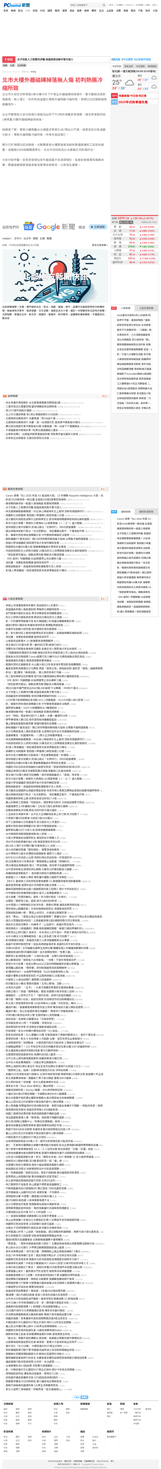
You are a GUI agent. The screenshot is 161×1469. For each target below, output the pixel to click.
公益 (94, 1444)
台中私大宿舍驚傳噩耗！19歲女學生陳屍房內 (31, 1062)
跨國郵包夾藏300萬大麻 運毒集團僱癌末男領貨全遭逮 (36, 546)
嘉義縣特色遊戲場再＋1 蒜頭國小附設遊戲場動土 (33, 1306)
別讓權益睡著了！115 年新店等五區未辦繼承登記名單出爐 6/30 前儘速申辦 (48, 1046)
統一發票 (124, 1413)
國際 (49, 10)
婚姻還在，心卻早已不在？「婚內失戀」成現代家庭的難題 (38, 995)
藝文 (94, 1440)
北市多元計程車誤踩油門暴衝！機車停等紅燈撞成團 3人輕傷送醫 (42, 1298)
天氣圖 (136, 1424)
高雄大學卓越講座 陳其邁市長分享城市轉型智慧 (32, 543)
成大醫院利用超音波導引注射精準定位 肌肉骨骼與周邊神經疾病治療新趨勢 (47, 519)
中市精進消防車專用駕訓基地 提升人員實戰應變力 (34, 893)
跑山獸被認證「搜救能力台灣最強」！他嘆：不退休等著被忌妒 (41, 960)
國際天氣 (137, 1420)
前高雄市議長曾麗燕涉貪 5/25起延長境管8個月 (32, 1377)
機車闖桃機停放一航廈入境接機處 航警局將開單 (32, 503)
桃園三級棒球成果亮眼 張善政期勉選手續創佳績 (32, 1113)
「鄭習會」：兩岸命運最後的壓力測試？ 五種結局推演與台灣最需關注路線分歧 (50, 1243)
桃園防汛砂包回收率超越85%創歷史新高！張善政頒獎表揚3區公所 (43, 767)
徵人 (112, 1461)
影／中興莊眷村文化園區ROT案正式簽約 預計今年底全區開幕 (40, 1369)
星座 (72, 10)
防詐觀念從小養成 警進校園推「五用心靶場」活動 (34, 983)
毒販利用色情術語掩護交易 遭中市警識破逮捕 (31, 826)
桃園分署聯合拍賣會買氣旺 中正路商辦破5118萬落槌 (35, 975)
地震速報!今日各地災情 (132, 96)
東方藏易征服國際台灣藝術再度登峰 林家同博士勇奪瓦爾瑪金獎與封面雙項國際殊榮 (52, 790)
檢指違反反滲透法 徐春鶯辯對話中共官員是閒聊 (32, 1168)
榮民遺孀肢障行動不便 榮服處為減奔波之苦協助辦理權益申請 (40, 1350)
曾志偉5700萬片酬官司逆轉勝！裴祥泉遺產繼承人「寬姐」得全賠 (42, 774)
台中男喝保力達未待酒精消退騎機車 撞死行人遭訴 (34, 853)
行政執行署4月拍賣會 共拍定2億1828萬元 (29, 818)
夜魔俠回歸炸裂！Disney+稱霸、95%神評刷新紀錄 (34, 1090)
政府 (147, 10)
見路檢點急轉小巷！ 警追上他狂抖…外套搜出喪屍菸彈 (36, 912)
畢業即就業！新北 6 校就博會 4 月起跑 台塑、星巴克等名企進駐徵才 (44, 1038)
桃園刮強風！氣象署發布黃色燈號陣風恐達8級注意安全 (36, 1318)
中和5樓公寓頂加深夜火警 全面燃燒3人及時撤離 (32, 1015)
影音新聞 (8, 1431)
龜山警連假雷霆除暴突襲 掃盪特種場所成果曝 (31, 723)
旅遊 (125, 10)
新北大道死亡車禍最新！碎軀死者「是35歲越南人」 (35, 1389)
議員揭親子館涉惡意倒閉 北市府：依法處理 (30, 1361)
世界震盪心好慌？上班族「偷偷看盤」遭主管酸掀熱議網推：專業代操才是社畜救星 (52, 1231)
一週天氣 (137, 1413)
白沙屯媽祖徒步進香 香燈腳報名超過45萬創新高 (32, 1204)
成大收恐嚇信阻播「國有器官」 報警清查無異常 (32, 849)
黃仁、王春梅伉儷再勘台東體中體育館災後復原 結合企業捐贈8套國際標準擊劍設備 (52, 1145)
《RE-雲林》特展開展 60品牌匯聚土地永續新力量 (33, 558)
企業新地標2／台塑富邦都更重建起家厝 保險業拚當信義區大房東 (42, 434)
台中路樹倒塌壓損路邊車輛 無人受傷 (26, 834)
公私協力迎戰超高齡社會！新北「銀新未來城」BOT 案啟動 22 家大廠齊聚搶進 (50, 1157)
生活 (101, 10)
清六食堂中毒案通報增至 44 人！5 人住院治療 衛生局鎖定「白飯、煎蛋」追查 (49, 1149)
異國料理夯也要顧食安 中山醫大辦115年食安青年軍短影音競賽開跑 (43, 664)
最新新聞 (121, 511)
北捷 (42, 238)
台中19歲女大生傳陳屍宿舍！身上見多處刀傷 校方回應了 (37, 936)
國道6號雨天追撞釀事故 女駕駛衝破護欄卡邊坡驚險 (34, 1239)
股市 (111, 5)
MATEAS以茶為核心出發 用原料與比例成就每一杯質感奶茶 (39, 857)
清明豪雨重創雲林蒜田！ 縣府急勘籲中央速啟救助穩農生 (37, 1208)
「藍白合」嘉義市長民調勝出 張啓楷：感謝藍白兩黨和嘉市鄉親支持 (44, 1338)
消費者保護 (77, 1461)
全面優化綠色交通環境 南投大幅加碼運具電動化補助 (35, 1164)
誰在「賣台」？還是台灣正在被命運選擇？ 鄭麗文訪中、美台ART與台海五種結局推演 (54, 916)
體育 (94, 10)
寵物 (30, 1409)
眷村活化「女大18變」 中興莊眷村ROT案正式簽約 (34, 1346)
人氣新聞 (120, 308)
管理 (82, 1448)
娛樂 (86, 10)
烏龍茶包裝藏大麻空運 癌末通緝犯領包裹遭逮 (31, 629)
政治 (20, 10)
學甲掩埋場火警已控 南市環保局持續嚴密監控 (31, 719)
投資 (82, 1444)
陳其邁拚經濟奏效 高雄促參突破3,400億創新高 (32, 1109)
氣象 (135, 1404)
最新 (5, 1409)
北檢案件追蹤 (142, 59)
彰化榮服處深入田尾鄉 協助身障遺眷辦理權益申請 (34, 1235)
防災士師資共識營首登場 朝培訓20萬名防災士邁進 (34, 617)
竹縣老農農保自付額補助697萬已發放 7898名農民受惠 (36, 1188)
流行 (30, 1424)
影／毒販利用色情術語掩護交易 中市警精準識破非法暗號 (37, 535)
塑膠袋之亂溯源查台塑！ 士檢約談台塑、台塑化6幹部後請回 (39, 956)
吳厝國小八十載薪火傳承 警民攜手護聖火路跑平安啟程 (36, 877)
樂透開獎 (152, 66)
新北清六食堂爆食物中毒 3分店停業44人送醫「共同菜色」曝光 (41, 1003)
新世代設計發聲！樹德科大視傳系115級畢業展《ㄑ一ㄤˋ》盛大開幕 (44, 523)
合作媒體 (139, 5)
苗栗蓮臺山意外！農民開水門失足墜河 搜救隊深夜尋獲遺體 (39, 1271)
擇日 (109, 1416)
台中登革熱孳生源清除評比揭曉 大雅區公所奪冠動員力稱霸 (39, 869)
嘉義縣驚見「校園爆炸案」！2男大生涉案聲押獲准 (34, 735)
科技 (42, 10)
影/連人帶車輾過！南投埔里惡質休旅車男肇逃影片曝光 (36, 570)
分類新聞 (8, 1404)
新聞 (5, 65)
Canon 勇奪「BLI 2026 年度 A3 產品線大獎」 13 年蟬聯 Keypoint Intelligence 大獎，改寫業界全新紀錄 (63, 495)
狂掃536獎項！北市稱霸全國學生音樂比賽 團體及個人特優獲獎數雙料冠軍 (47, 948)
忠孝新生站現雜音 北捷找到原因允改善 (27, 438)
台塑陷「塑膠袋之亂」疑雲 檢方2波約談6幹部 (31, 901)
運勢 (64, 10)
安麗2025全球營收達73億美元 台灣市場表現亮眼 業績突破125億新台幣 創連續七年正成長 (56, 1074)
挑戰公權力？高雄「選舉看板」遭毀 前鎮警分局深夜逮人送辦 (40, 991)
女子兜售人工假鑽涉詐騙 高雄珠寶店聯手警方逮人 (34, 507)
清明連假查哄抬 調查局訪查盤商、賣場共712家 (32, 1373)
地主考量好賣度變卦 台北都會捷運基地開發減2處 (33, 402)
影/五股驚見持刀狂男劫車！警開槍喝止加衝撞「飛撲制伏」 (39, 861)
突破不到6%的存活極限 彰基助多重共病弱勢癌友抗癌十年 (38, 1129)
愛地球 (95, 1448)
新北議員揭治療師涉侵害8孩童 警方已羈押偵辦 (32, 1050)
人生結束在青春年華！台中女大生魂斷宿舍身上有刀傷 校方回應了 (42, 814)
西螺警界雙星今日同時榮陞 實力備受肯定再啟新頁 (34, 1381)
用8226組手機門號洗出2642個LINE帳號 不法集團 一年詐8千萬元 (42, 688)
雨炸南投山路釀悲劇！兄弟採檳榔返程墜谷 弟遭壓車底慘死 (39, 908)
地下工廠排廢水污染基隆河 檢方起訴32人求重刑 (32, 822)
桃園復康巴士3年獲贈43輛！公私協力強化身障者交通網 (37, 806)
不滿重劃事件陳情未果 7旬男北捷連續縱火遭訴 (32, 430)
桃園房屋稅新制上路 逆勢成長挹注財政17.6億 (31, 798)
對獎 (122, 1404)
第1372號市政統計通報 (18, 410)
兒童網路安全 (89, 1461)
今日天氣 (116, 66)
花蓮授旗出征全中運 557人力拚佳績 (26, 1212)
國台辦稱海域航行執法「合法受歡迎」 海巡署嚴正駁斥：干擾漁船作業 (45, 531)
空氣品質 (128, 66)
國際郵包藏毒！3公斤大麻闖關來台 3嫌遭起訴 (31, 708)
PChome (129, 5)
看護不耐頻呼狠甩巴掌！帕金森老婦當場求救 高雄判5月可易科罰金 (43, 944)
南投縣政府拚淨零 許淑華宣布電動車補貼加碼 (31, 1027)
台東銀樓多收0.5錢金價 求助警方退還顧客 (29, 1365)
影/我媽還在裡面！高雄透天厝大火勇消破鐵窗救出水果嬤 (37, 940)
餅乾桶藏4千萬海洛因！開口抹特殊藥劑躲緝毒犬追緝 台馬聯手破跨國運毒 (47, 539)
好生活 (95, 1437)
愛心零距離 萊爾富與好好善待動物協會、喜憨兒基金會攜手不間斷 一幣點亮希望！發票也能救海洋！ (62, 1105)
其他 (30, 1440)
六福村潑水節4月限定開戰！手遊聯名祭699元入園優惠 (36, 1094)
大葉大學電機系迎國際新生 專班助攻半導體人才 (32, 838)
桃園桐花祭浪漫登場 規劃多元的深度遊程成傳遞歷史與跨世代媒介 (42, 1259)
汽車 (140, 10)
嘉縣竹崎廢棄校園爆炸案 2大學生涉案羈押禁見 (32, 1385)
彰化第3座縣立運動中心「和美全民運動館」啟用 (33, 1121)
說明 (148, 5)
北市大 (18, 238)
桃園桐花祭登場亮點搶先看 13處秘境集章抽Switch (34, 1330)
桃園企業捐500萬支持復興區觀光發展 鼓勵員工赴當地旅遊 (38, 771)
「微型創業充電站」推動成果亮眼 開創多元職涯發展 (35, 554)
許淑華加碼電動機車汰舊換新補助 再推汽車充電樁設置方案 (39, 1314)
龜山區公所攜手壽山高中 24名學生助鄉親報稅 (31, 1326)
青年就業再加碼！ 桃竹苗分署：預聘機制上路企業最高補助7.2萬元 (43, 1251)
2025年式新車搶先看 (133, 102)
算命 (109, 1409)
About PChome (103, 1461)
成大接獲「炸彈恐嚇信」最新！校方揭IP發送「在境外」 (37, 897)
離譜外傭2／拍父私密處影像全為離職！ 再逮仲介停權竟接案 (39, 1011)
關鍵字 (110, 1431)
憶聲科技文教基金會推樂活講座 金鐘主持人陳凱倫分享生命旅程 (41, 648)
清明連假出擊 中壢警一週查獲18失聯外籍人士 (31, 1196)
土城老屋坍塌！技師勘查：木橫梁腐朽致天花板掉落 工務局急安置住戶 (45, 1042)
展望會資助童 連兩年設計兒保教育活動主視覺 (31, 885)
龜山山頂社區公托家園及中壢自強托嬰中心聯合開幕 (35, 1101)
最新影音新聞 (146, 511)
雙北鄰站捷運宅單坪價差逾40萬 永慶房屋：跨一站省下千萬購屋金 (43, 426)
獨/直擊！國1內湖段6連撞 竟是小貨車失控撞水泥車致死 (37, 1294)
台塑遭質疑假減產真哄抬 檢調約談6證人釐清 (31, 1054)
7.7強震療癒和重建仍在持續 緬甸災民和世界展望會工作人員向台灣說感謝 (47, 652)
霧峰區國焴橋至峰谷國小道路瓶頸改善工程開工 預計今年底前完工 (42, 889)
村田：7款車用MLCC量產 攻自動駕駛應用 (40, 59)
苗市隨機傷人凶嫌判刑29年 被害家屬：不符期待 (32, 1192)
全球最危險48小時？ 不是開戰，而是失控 (29, 1023)
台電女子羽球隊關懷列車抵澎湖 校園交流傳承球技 (34, 1228)
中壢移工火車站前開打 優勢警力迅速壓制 (29, 979)
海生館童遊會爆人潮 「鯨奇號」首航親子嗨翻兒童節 (35, 1117)
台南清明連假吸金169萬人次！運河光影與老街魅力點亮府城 (39, 1141)
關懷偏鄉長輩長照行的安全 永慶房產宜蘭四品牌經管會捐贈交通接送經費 (46, 1357)
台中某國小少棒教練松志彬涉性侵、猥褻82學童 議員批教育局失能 (43, 904)
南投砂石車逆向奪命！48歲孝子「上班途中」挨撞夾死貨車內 (40, 924)
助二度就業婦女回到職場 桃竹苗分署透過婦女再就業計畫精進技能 (42, 676)
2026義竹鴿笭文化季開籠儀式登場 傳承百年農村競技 (35, 1310)
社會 (27, 10)
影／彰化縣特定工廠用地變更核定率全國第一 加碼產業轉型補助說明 (44, 633)
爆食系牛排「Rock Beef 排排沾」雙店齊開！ (31, 1086)
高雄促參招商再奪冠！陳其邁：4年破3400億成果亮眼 (36, 1291)
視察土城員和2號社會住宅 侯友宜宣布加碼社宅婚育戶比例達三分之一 (44, 1066)
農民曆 (115, 59)
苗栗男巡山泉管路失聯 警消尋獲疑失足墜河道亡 (32, 1176)
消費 (118, 10)
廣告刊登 (67, 1461)
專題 (13, 10)
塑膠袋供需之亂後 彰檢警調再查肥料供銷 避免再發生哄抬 (38, 1334)
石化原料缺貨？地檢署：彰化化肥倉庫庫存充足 (32, 1082)
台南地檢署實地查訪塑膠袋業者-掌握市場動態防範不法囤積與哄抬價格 (45, 1153)
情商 (30, 1413)
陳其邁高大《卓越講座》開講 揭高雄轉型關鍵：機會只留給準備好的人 (45, 928)
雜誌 (133, 10)
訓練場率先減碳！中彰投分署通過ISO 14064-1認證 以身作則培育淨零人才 (47, 1263)
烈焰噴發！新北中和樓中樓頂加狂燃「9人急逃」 (33, 1031)
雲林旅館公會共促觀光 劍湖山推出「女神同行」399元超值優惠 (41, 527)
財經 (35, 10)
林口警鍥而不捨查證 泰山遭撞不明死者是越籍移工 (34, 1184)
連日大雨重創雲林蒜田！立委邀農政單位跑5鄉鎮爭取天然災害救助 (43, 920)
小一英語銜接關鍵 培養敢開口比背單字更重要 (31, 1216)
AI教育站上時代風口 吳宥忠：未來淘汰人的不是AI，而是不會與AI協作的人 (47, 932)
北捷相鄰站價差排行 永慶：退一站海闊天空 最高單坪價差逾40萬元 (43, 422)
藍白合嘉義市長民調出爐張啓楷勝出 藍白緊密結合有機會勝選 (40, 1098)
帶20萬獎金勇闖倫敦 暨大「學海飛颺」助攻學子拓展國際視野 (40, 865)
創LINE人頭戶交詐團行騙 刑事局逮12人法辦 (30, 845)
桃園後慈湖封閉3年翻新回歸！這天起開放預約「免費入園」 (39, 952)
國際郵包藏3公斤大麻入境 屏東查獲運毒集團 (31, 830)
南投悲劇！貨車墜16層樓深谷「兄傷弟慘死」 (31, 1019)
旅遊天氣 (137, 1416)
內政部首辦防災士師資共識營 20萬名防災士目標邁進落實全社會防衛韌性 (46, 550)
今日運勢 (127, 59)
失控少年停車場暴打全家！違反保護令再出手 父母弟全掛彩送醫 (41, 1255)
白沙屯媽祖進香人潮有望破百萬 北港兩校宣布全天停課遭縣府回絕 (42, 731)
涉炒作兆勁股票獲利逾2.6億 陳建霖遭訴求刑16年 (33, 841)
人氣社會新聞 (146, 308)
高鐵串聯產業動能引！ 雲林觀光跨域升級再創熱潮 (34, 873)
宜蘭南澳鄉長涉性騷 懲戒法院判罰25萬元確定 (31, 810)
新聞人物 (58, 1404)
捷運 (35, 238)
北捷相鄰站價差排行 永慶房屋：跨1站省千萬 (31, 418)
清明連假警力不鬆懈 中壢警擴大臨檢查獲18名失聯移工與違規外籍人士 (45, 1283)
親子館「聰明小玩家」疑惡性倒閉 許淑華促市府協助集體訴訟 (40, 999)
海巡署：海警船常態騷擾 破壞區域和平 (137, 601)
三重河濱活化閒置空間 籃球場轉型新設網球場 (31, 406)
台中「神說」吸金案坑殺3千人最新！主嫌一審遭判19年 (37, 715)
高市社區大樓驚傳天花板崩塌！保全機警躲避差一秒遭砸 (37, 755)
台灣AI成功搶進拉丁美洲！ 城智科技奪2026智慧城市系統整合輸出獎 (44, 1267)
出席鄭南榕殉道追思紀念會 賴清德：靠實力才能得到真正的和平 (41, 1342)
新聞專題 (85, 1404)
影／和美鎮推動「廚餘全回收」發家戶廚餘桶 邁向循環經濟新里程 (42, 1172)
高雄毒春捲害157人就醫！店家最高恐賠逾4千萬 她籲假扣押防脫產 (43, 1275)
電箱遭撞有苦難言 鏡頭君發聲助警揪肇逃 (29, 660)
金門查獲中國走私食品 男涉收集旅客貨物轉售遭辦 (34, 613)
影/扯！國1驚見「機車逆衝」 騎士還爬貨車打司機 (33, 672)
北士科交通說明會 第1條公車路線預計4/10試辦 (32, 414)
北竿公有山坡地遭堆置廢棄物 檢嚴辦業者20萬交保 (34, 1058)
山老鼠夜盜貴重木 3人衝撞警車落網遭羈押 (29, 641)
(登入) (154, 5)
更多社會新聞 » (100, 245)
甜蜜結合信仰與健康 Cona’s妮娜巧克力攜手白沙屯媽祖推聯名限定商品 (45, 656)
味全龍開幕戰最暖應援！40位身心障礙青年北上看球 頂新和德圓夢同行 (45, 511)
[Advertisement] (56, 349)
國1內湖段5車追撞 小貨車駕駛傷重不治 (27, 1200)
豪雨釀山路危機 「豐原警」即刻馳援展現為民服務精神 (36, 968)
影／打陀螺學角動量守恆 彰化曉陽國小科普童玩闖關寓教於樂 (40, 621)
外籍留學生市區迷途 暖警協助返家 (25, 1287)
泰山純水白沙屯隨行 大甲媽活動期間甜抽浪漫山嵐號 (35, 1247)
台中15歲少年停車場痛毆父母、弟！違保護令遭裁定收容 (37, 1302)
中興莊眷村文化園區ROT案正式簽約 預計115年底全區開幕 (38, 1322)
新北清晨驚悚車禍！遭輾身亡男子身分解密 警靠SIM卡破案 (38, 1078)
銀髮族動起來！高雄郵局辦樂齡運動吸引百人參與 (33, 566)
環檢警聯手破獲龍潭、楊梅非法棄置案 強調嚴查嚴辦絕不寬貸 (40, 1279)
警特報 (148, 1409)
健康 (79, 10)
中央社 (33, 72)
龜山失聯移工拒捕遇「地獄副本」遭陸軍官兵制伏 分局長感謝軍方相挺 (45, 802)
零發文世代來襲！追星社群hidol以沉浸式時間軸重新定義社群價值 (42, 964)
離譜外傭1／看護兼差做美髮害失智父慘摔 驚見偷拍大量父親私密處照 (44, 1007)
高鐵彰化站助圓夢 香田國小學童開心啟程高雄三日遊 (35, 515)
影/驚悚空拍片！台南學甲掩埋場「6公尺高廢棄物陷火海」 (38, 971)
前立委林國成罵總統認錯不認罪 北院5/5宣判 (30, 1180)
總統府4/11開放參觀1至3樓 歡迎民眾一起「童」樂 (34, 1161)
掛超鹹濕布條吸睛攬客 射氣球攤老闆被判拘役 (31, 696)
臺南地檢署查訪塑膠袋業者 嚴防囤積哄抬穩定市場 (34, 1125)
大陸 (155, 10)
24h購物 (119, 5)
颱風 (49, 238)
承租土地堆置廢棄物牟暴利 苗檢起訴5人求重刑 (32, 605)
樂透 (122, 1409)
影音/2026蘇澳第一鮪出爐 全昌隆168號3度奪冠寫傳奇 (36, 499)
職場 (57, 10)
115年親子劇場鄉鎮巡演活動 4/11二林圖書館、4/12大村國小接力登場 (44, 700)
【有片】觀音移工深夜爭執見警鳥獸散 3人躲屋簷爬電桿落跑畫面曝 (43, 881)
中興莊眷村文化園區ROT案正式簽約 (26, 1137)
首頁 (5, 10)
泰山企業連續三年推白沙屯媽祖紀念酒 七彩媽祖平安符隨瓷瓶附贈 (42, 1220)
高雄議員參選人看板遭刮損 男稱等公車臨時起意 (32, 609)
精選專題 (84, 1409)
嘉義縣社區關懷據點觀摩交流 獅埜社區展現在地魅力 (35, 1354)
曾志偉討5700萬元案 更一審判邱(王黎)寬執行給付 (33, 645)
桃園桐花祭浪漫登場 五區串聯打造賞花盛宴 (30, 1224)
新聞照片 (46, 1431)
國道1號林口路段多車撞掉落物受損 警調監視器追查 (34, 625)
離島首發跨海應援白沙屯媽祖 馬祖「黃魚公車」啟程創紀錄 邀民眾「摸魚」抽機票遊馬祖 (55, 668)
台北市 (27, 238)
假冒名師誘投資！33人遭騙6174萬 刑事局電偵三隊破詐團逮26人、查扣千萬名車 (51, 1034)
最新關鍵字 (111, 1437)
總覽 (82, 1437)
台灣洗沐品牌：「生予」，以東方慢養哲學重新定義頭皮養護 (40, 987)
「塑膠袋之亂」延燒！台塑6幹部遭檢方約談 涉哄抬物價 (37, 1070)
